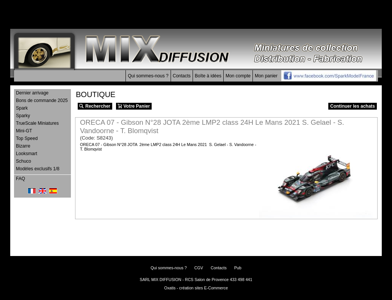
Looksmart (26, 153)
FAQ (20, 178)
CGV (198, 267)
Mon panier (266, 76)
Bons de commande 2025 (42, 100)
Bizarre (23, 146)
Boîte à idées (208, 76)
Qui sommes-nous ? (148, 76)
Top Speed (27, 138)
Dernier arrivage (32, 93)
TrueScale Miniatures (37, 123)
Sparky (23, 115)
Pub (237, 267)
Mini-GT (24, 131)
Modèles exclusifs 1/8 (38, 168)
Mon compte (238, 76)
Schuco (23, 161)
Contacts (182, 76)
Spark (22, 108)
